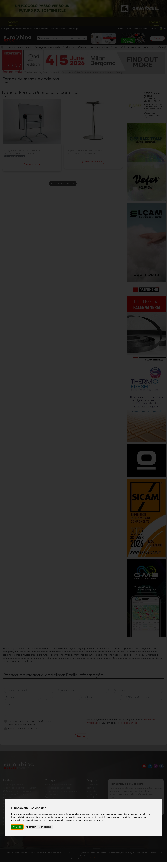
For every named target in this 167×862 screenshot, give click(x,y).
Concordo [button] (17, 827)
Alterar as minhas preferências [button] (38, 827)
